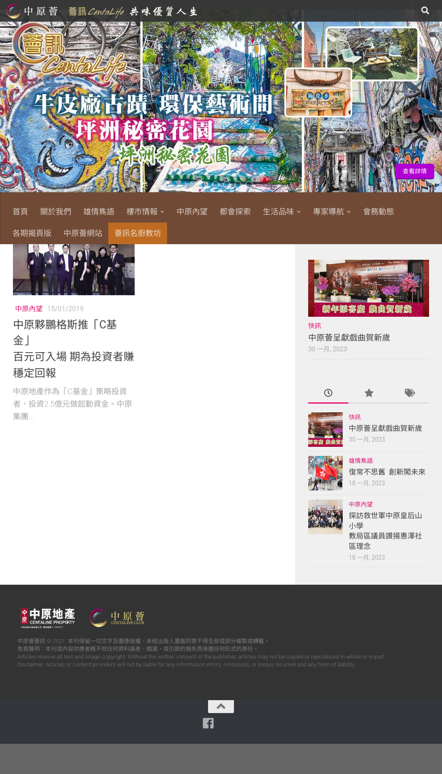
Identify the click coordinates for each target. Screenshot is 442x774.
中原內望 (192, 211)
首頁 (20, 211)
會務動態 (378, 211)
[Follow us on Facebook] (337, 257)
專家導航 (328, 211)
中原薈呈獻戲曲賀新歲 (349, 368)
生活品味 (278, 211)
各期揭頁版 (32, 233)
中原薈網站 (102, 11)
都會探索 (235, 211)
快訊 (314, 356)
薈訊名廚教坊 (137, 233)
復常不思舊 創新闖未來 (387, 502)
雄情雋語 (98, 211)
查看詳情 (415, 171)
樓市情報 (142, 211)
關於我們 (55, 211)
